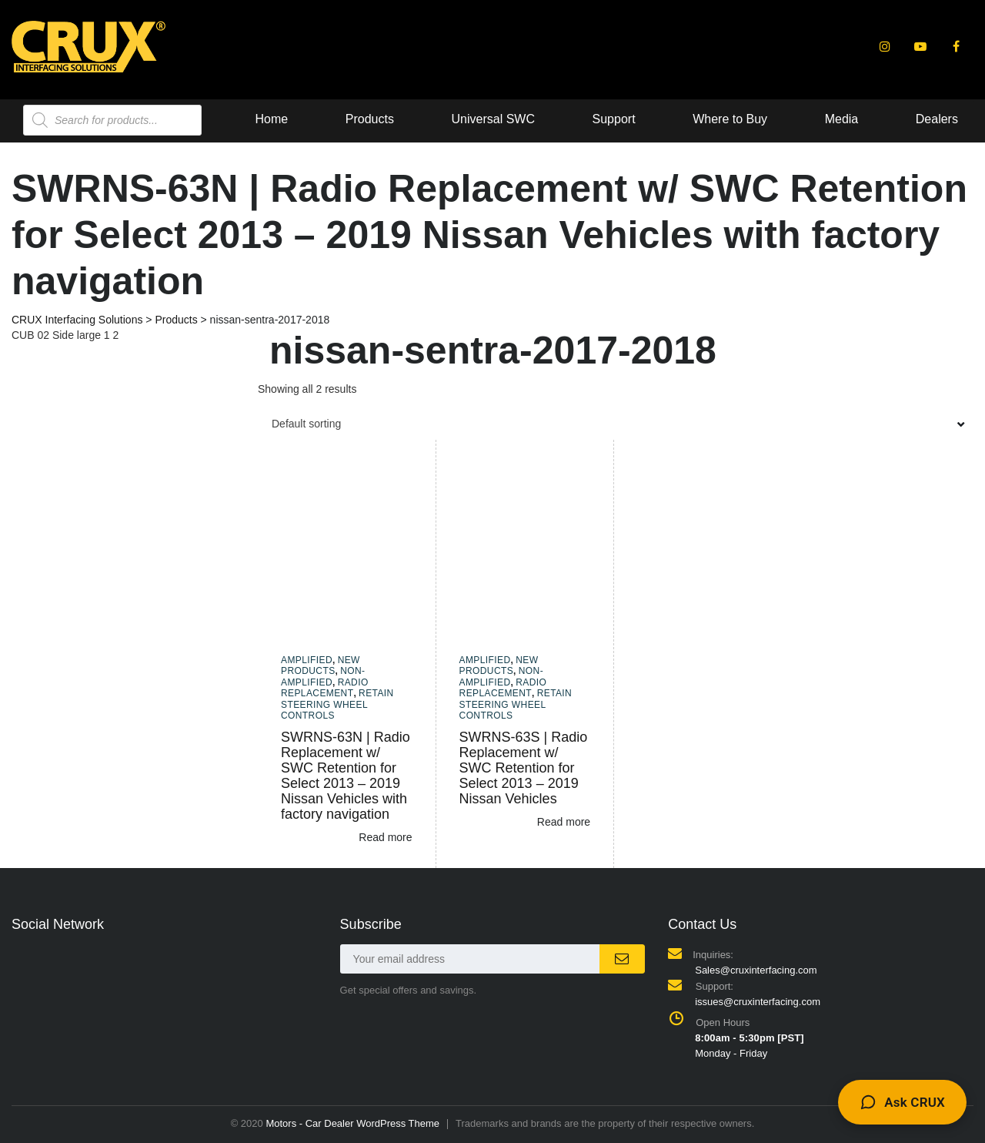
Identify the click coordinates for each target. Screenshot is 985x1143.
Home (43, 119)
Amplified (306, 660)
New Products (320, 665)
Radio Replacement (325, 688)
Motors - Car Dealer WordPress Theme (352, 1123)
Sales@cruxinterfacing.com (755, 970)
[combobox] (615, 423)
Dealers (708, 119)
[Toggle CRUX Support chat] (902, 1102)
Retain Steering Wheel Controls (337, 704)
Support (385, 119)
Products (141, 119)
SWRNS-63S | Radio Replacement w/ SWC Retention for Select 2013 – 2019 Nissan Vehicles (523, 767)
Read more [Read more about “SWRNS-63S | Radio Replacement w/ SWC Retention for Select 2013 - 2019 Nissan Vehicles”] (563, 822)
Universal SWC (264, 119)
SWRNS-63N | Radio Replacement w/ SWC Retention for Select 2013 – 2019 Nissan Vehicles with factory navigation (345, 775)
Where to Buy (502, 119)
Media (613, 119)
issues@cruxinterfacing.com (757, 1001)
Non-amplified (323, 676)
